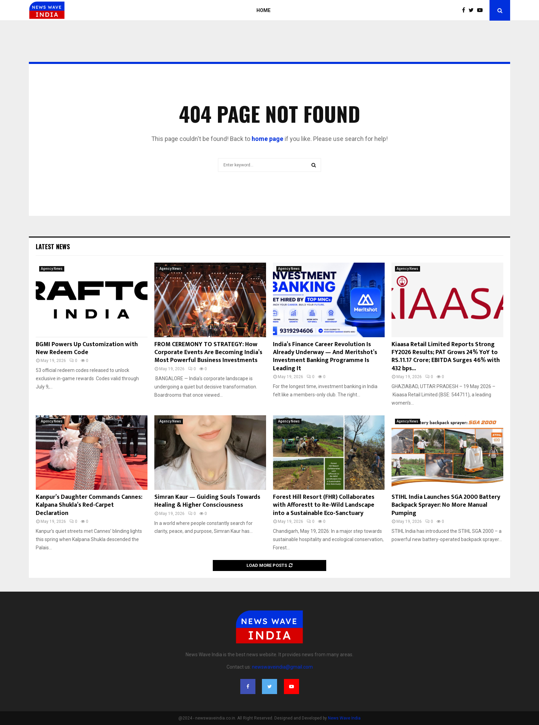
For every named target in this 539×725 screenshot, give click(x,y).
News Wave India (344, 718)
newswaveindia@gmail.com (282, 667)
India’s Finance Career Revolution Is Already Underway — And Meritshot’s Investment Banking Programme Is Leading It (325, 356)
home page (267, 138)
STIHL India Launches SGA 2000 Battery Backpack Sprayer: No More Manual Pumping (446, 505)
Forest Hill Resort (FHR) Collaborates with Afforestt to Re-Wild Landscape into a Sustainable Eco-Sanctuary (323, 505)
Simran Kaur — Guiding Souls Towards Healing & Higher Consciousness (207, 501)
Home (263, 10)
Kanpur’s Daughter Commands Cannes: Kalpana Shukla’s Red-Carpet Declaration (89, 505)
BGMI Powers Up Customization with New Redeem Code (87, 348)
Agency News (52, 269)
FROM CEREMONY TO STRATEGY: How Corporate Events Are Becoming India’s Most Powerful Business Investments (208, 352)
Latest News (53, 246)
